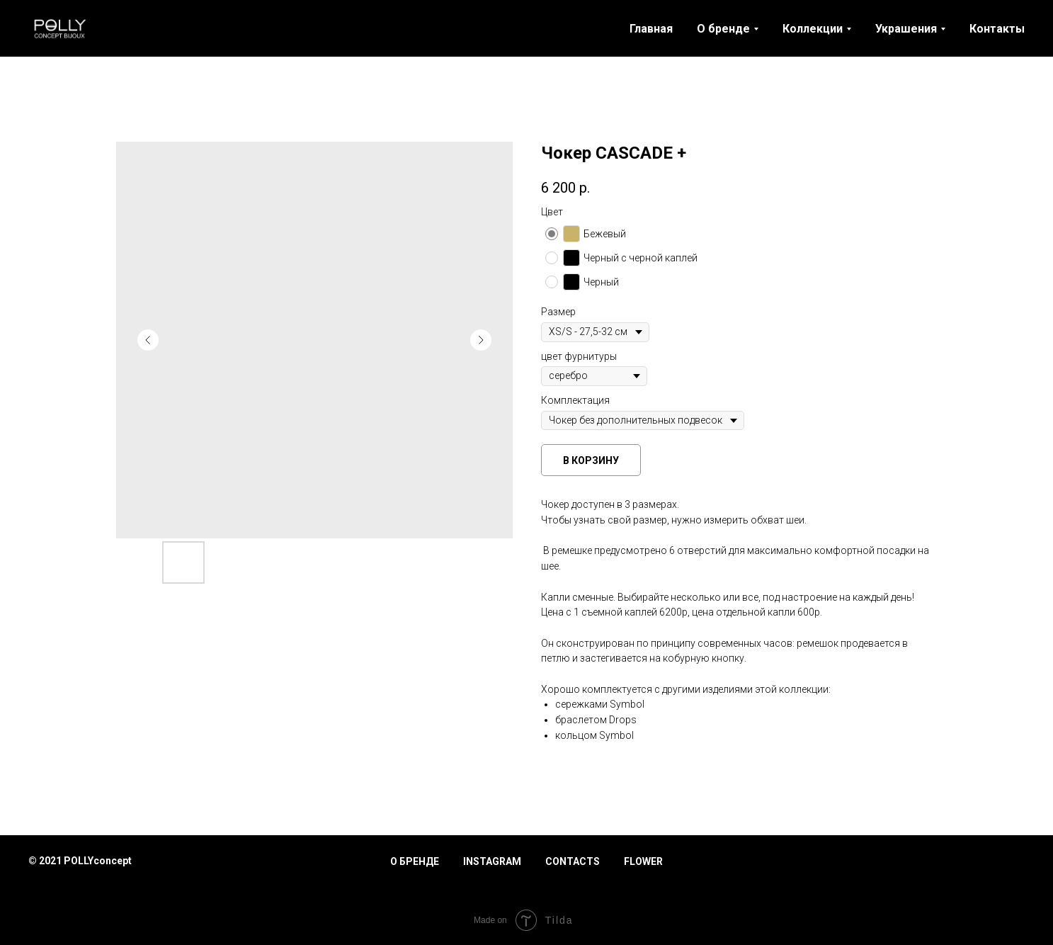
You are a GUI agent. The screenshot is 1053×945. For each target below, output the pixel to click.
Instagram (492, 861)
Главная (651, 28)
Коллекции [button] (812, 28)
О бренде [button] (723, 28)
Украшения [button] (906, 28)
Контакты (997, 28)
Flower (643, 861)
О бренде (414, 861)
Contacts (572, 861)
